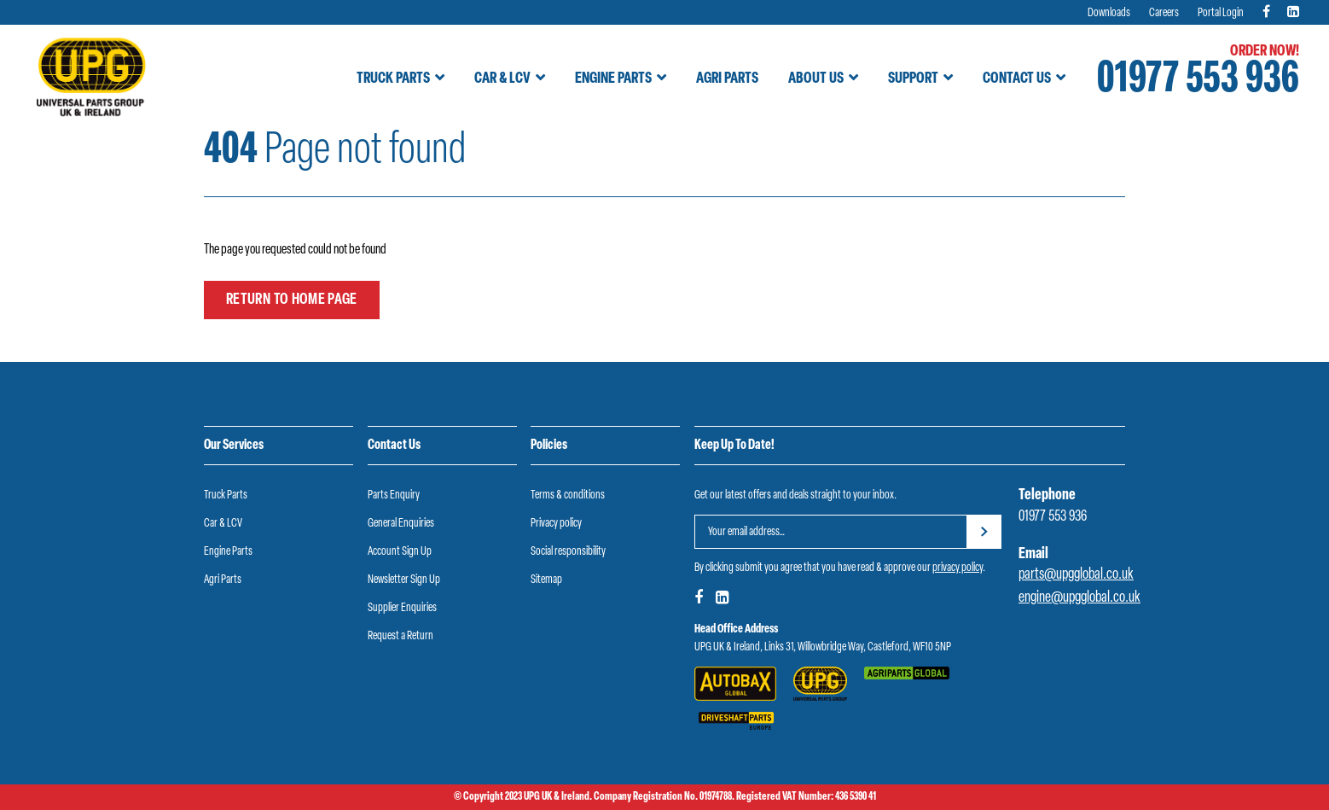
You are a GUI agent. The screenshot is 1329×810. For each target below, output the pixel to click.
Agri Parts (727, 79)
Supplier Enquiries (402, 608)
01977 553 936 (1198, 80)
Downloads (1109, 13)
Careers (1164, 13)
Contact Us (1017, 79)
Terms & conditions (568, 495)
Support (913, 79)
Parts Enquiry (394, 495)
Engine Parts (613, 79)
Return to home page (291, 300)
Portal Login (1221, 13)
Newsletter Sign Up (404, 580)
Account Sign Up (400, 551)
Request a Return (400, 636)
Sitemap (546, 580)
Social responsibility (568, 551)
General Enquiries (401, 523)
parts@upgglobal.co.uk (1076, 575)
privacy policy (957, 568)
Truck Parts (393, 79)
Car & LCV (502, 79)
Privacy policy (556, 523)
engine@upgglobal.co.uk (1079, 598)
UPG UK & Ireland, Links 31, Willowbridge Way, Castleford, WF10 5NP (822, 647)
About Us (816, 79)
